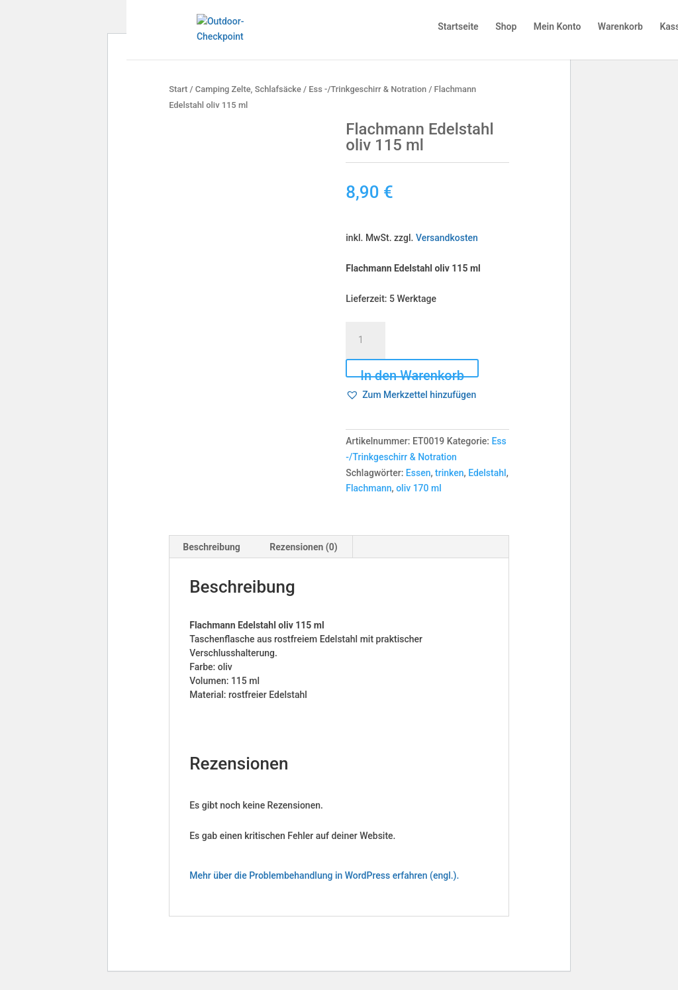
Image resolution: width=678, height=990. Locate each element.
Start (178, 89)
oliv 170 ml (419, 488)
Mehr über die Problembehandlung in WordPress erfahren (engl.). (324, 875)
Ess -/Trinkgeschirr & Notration (367, 89)
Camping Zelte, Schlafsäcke (248, 89)
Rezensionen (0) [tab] (303, 547)
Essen (418, 473)
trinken (449, 473)
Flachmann (368, 488)
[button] (411, 395)
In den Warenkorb (412, 372)
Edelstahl (487, 473)
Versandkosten (447, 237)
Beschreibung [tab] (211, 547)
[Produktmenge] (365, 340)
